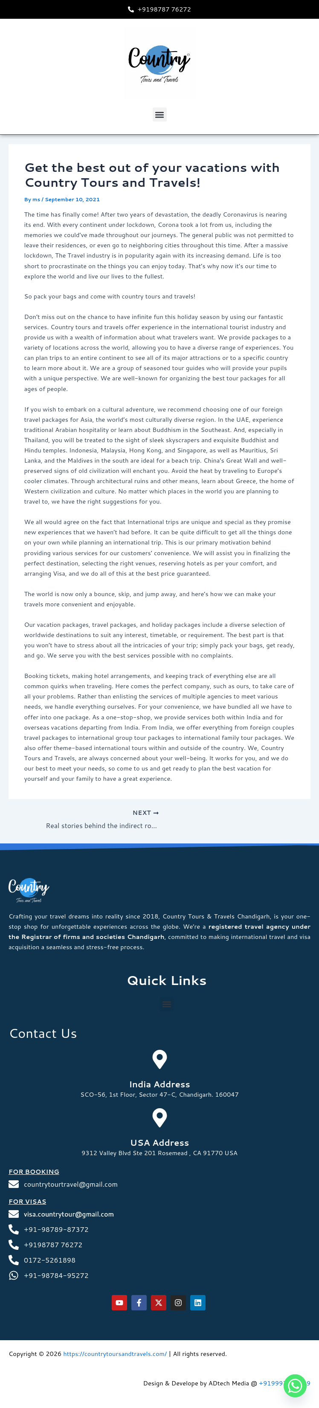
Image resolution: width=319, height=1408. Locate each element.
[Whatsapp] (295, 1385)
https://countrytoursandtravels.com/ (115, 1353)
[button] (160, 114)
